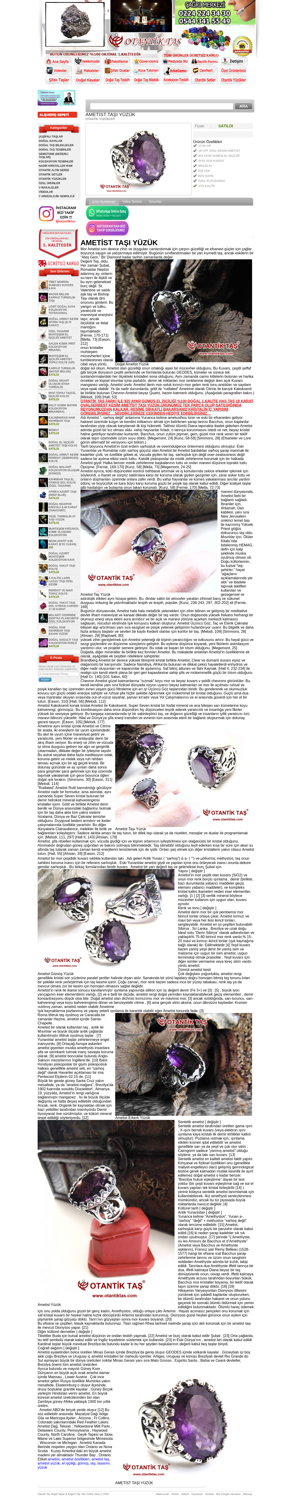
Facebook (196, 1494)
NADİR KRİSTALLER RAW (56, 165)
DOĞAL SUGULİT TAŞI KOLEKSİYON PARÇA (63, 641)
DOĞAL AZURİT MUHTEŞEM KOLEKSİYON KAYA (62, 556)
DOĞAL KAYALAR (50, 141)
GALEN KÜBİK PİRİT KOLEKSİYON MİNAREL (62, 347)
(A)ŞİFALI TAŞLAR (51, 136)
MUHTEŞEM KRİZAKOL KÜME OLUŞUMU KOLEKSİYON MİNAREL (59, 533)
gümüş (83, 1463)
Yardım (175, 1494)
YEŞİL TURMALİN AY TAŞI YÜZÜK (62, 518)
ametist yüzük (49, 1463)
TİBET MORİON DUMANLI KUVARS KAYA (61, 285)
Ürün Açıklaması (104, 201)
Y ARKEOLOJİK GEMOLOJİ (56, 196)
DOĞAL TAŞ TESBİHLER (55, 149)
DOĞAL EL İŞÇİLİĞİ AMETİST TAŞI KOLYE (63, 444)
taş (93, 1463)
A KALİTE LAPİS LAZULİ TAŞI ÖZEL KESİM (61, 581)
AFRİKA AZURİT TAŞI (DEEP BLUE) (62, 493)
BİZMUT (54, 430)
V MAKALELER (49, 187)
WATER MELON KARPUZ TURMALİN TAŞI (62, 297)
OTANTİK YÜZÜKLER (52, 179)
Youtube (209, 1494)
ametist (54, 1459)
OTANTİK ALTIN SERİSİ (54, 170)
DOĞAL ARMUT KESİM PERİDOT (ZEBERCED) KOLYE (63, 458)
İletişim (185, 1494)
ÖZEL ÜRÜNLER (49, 183)
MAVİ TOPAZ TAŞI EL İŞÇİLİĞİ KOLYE (62, 394)
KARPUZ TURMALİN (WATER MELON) (62, 370)
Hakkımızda (162, 1494)
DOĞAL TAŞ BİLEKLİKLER (56, 145)
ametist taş (100, 1459)
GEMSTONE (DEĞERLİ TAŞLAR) (53, 155)
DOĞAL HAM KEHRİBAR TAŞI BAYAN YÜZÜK (59, 630)
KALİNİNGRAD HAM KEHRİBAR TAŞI (62, 419)
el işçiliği (69, 1463)
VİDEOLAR (46, 192)
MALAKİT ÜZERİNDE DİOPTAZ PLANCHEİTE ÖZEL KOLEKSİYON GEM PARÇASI (59, 620)
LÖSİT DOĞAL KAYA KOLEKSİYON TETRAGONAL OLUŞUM (57, 311)
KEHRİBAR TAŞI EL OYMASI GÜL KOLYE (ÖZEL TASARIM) (62, 482)
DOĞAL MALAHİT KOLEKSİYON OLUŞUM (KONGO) (64, 470)
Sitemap (247, 1494)
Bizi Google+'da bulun (228, 1494)
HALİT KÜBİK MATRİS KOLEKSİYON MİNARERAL (63, 408)
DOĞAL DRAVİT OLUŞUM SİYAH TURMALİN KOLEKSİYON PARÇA (54, 385)
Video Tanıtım (132, 201)
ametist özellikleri (75, 1459)
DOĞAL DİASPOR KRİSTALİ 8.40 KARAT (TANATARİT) (63, 507)
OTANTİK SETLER (50, 174)
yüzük (42, 1467)
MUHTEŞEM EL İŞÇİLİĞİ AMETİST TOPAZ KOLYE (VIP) (62, 359)
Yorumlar (155, 201)
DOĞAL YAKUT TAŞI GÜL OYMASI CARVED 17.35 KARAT (63, 606)
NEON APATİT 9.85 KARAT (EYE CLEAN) (62, 543)
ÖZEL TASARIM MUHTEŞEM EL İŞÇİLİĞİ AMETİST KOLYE (55, 336)
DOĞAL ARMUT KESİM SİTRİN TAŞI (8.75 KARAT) (63, 322)
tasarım (103, 1463)
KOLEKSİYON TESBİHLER (56, 161)
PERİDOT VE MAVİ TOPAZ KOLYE (61, 592)
